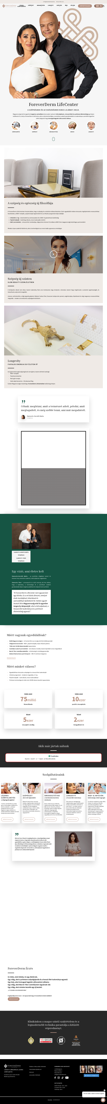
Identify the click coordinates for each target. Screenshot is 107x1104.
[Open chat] (103, 1100)
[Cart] (104, 6)
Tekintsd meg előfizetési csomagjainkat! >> (69, 758)
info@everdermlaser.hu (60, 1074)
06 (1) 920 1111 (58, 1072)
